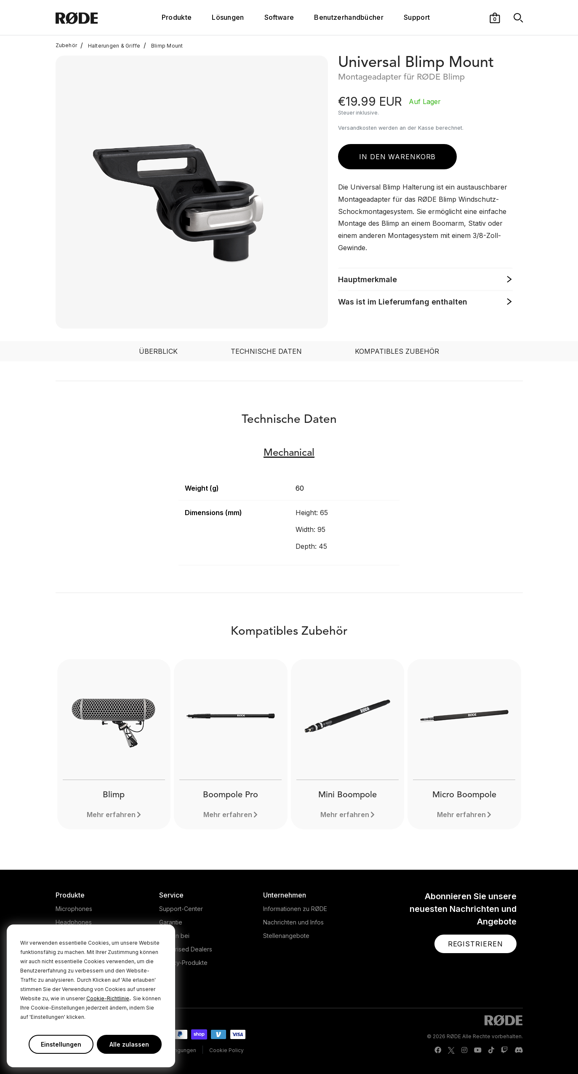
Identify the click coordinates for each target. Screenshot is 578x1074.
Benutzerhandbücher (349, 17)
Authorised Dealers (185, 949)
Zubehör (66, 45)
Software (279, 17)
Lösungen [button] (228, 17)
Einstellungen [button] (61, 1044)
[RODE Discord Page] (518, 1050)
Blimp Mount (163, 45)
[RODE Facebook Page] (437, 1050)
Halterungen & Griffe (110, 45)
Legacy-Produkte (183, 962)
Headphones (74, 922)
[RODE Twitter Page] (451, 1050)
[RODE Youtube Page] (478, 1050)
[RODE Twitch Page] (504, 1050)
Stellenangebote (286, 935)
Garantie (170, 922)
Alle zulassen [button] (129, 1044)
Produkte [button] (177, 17)
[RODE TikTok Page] (491, 1050)
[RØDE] (94, 17)
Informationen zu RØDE (295, 908)
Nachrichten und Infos (293, 922)
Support (417, 17)
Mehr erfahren (111, 814)
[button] (495, 17)
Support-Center (181, 908)
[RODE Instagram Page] (464, 1050)
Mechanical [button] (289, 453)
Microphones (74, 908)
